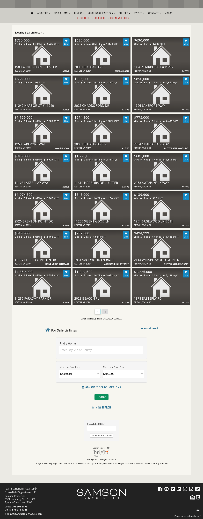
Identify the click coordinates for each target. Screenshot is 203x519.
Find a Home (62, 13)
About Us (43, 13)
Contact (154, 13)
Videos (169, 13)
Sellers (124, 13)
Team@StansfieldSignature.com (24, 513)
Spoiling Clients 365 (101, 13)
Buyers (79, 13)
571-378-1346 (19, 509)
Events (139, 13)
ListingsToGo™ (194, 515)
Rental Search (150, 328)
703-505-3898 (19, 506)
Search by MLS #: (96, 423)
